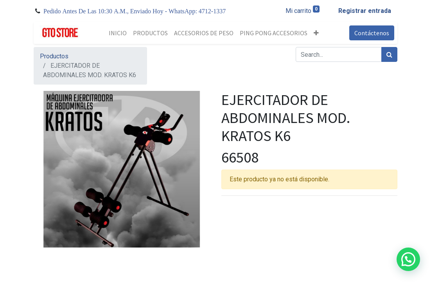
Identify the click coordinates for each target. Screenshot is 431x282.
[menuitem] (118, 33)
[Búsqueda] (389, 54)
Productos (54, 56)
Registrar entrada (364, 10)
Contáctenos (371, 33)
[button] (316, 33)
